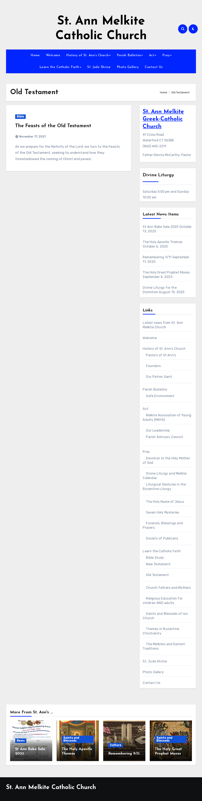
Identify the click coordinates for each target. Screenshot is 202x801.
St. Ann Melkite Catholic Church (51, 787)
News (21, 740)
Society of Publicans (162, 538)
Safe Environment (160, 396)
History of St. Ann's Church (164, 349)
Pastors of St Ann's (161, 355)
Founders (153, 366)
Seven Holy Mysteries (162, 512)
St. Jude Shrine (99, 67)
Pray (166, 55)
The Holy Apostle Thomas (162, 242)
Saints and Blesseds (71, 739)
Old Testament (157, 575)
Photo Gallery (128, 67)
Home (35, 55)
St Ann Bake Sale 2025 (160, 227)
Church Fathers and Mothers (168, 588)
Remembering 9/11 (157, 257)
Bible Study (155, 558)
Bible (20, 116)
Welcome (53, 55)
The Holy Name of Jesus (165, 502)
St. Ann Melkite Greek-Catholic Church (163, 119)
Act (152, 55)
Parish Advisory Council (164, 437)
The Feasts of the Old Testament (53, 126)
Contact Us (154, 67)
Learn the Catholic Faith (59, 67)
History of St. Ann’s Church (87, 55)
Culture (115, 745)
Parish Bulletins (129, 55)
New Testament (158, 564)
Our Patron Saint (159, 377)
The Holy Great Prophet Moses (166, 272)
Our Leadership (158, 430)
